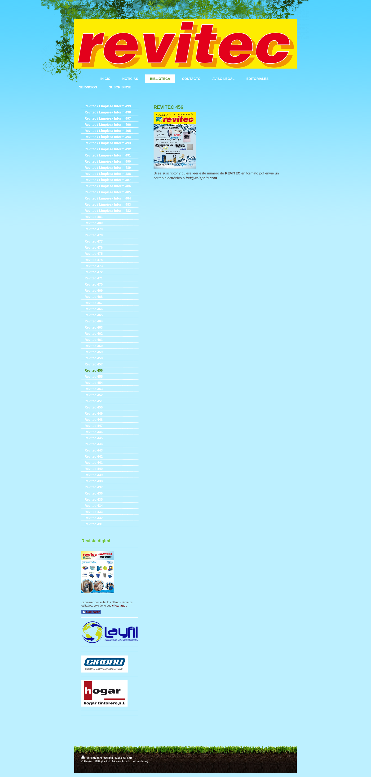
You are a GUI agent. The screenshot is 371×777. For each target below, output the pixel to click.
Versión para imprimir (97, 757)
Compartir (91, 612)
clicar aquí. (119, 605)
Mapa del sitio (123, 757)
